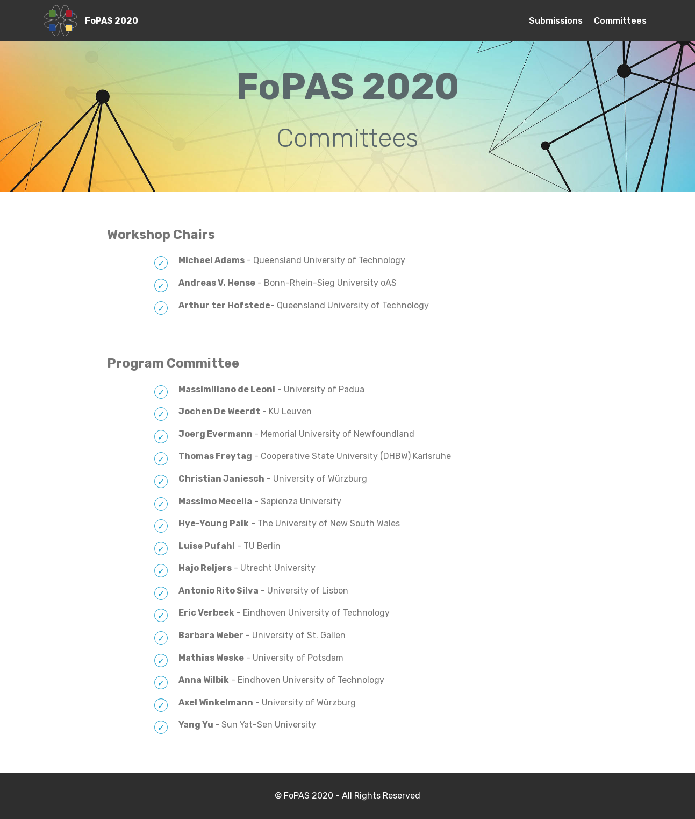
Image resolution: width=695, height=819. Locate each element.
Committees (620, 21)
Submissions (556, 21)
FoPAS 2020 (111, 21)
